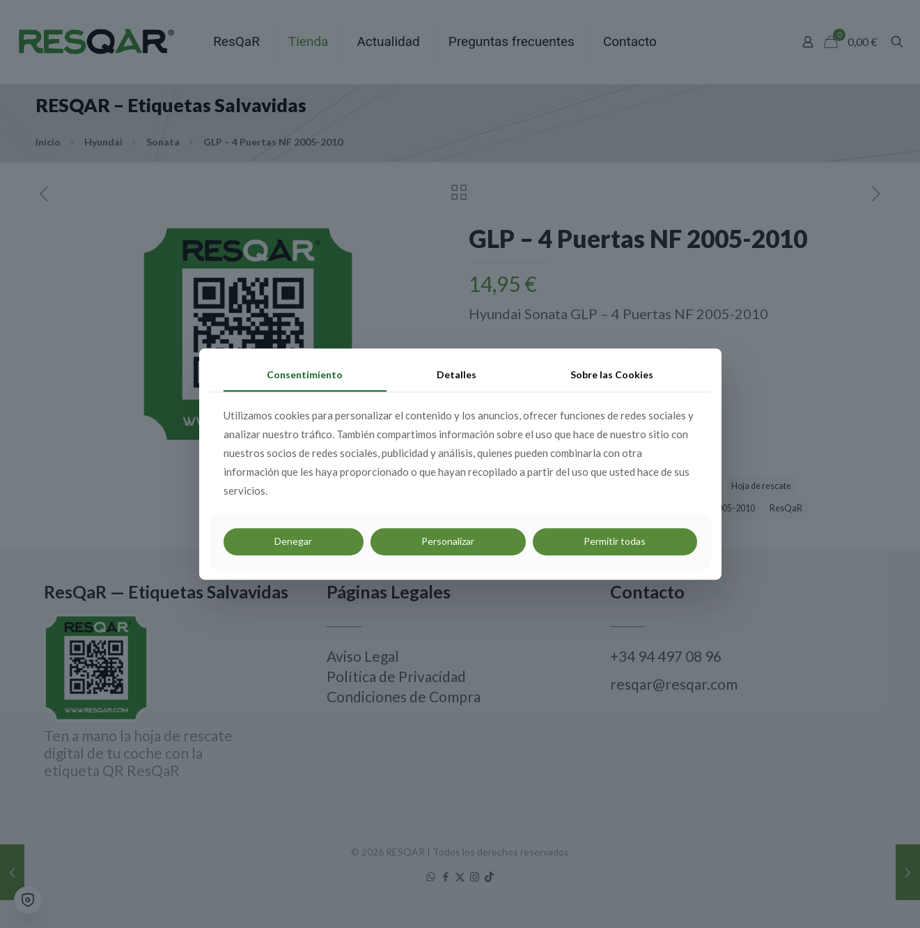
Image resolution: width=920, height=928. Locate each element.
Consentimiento (305, 374)
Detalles (456, 374)
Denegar (293, 541)
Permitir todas (615, 541)
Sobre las (611, 374)
